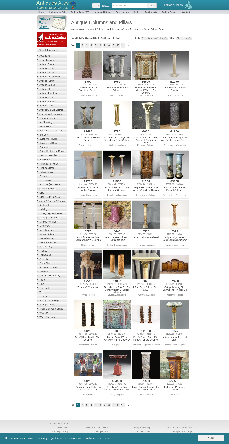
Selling (136, 12)
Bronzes (43, 134)
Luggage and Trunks (49, 217)
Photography (45, 246)
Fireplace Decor (47, 168)
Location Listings (102, 12)
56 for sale (107, 38)
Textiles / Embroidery (49, 275)
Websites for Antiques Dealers (55, 36)
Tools (42, 280)
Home (41, 12)
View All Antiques (48, 50)
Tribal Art (43, 296)
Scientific (43, 259)
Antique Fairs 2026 (80, 12)
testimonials (51, 44)
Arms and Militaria (48, 118)
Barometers (45, 126)
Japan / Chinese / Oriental (52, 201)
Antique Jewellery (48, 93)
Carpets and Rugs (48, 143)
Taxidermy (44, 271)
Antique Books (46, 64)
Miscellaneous (46, 230)
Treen (42, 292)
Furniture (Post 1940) (49, 184)
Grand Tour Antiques (49, 197)
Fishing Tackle (46, 172)
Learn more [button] (103, 438)
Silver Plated (45, 263)
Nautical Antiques (48, 242)
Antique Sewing (47, 101)
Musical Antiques (47, 234)
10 (118, 45)
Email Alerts (151, 12)
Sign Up (105, 5)
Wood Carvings (47, 317)
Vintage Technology (49, 300)
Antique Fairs (102, 431)
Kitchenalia (44, 205)
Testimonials (62, 427)
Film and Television (48, 163)
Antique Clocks (46, 72)
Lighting (43, 209)
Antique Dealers (169, 12)
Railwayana (45, 255)
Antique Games (47, 85)
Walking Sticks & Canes (51, 309)
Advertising (44, 56)
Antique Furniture (47, 81)
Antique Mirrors (47, 97)
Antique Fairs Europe (182, 431)
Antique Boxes (46, 68)
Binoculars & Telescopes (51, 130)
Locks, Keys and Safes (50, 213)
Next (130, 45)
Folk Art (43, 176)
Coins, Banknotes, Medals (52, 151)
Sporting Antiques (48, 267)
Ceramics (44, 147)
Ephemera (44, 159)
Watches (43, 313)
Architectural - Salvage (50, 114)
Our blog (64, 431)
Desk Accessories (48, 155)
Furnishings (45, 180)
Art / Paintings (46, 122)
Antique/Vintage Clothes (51, 110)
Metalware (44, 226)
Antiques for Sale (57, 12)
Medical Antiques (47, 221)
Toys (41, 284)
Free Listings (122, 12)
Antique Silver (46, 105)
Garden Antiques (47, 188)
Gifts (41, 192)
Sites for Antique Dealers (96, 427)
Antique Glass (46, 89)
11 (122, 45)
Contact (186, 12)
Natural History (46, 238)
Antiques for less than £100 (179, 427)
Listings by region (173, 5)
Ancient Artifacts (47, 60)
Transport (44, 288)
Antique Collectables (49, 76)
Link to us (54, 431)
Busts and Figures (48, 139)
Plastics (43, 251)
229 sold (117, 38)
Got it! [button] (211, 438)
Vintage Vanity (46, 304)
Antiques (52, 3)
